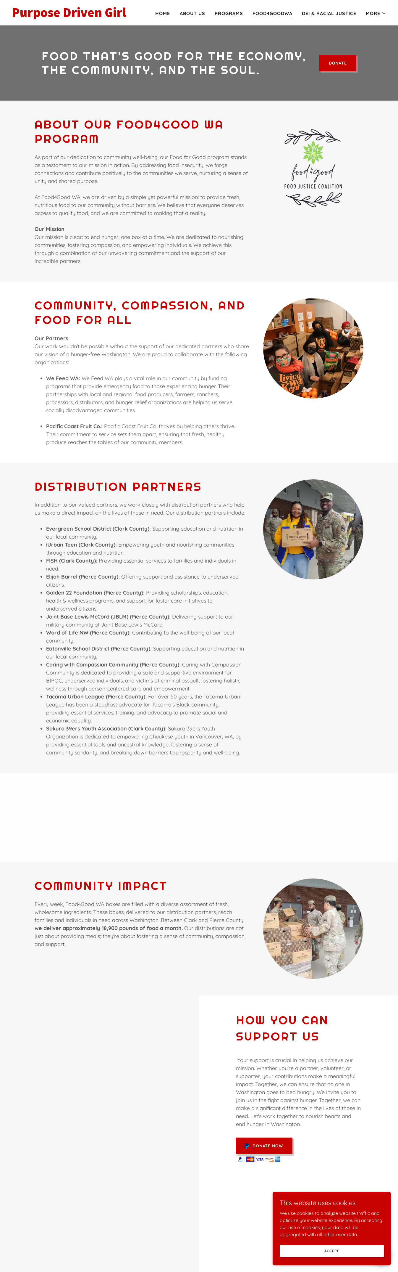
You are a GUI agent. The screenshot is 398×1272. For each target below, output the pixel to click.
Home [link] (162, 13)
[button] (376, 13)
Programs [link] (229, 13)
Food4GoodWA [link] (272, 13)
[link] (77, 15)
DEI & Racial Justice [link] (329, 13)
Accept (331, 1263)
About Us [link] (192, 13)
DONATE (338, 63)
